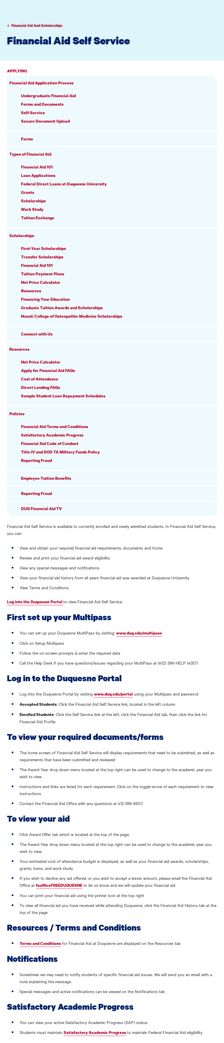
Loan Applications (38, 175)
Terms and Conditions (40, 943)
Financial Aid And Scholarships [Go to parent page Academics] (36, 25)
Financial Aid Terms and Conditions (54, 426)
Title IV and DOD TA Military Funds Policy (60, 452)
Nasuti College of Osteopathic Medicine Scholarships (71, 316)
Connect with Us (36, 334)
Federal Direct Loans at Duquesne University (64, 184)
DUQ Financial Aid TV (41, 508)
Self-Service (33, 112)
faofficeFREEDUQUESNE (59, 885)
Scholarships (33, 201)
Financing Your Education (45, 299)
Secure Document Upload (45, 121)
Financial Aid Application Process (41, 83)
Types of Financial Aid (30, 154)
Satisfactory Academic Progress (52, 435)
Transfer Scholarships (42, 257)
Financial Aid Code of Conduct (49, 443)
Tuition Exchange (37, 217)
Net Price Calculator (40, 282)
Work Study (32, 209)
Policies (16, 413)
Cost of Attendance (39, 379)
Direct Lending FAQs (40, 387)
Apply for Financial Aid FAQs (48, 370)
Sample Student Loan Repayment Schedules (63, 396)
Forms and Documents (42, 104)
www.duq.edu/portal (113, 694)
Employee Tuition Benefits (46, 478)
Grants (27, 192)
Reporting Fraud (36, 460)
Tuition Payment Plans (42, 274)
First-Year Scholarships (43, 248)
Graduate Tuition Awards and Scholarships (62, 307)
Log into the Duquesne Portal (35, 601)
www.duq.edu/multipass (139, 633)
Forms (27, 139)
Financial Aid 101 (37, 167)
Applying (17, 71)
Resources (31, 290)
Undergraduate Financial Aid (48, 95)
